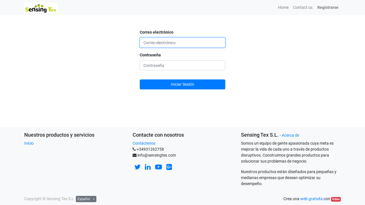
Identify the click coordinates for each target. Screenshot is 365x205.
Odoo (336, 199)
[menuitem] (283, 7)
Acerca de (290, 135)
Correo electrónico (156, 32)
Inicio (29, 143)
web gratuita (311, 198)
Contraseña (150, 55)
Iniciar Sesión (182, 84)
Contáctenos (144, 143)
